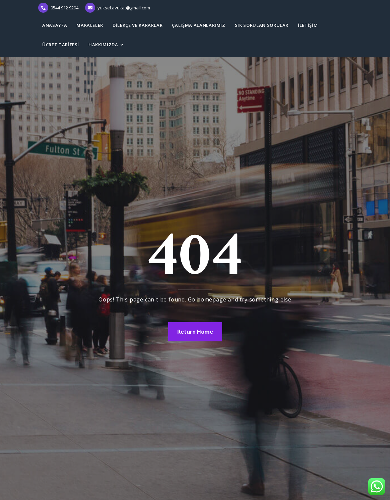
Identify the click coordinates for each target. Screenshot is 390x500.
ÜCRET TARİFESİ (60, 45)
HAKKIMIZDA (103, 45)
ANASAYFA (54, 25)
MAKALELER (89, 25)
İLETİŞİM (308, 25)
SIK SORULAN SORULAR (261, 25)
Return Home (195, 331)
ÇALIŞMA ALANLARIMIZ (198, 25)
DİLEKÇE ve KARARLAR (137, 25)
